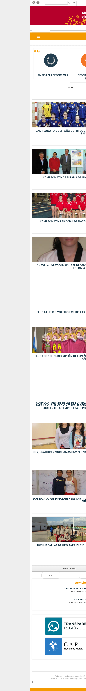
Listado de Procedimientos (52, 588)
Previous (11, 51)
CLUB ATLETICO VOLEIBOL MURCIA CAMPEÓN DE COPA (45, 312)
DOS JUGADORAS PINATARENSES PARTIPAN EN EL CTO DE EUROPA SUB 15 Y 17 (43, 500)
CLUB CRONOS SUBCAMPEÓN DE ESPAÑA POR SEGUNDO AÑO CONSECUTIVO (44, 357)
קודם (62, 575)
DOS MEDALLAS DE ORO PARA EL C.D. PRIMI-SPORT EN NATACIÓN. (45, 547)
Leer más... (76, 141)
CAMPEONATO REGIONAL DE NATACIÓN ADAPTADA (47, 221)
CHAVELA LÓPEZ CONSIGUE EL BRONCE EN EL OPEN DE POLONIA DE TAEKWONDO (45, 267)
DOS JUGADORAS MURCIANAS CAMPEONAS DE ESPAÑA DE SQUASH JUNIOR (43, 453)
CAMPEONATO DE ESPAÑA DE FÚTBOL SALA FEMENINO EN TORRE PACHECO (45, 132)
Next (8, 51)
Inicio (78, 43)
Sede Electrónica (58, 599)
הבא (24, 575)
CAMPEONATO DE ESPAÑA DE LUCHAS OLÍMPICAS (48, 177)
